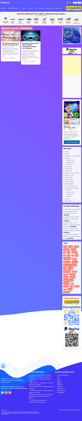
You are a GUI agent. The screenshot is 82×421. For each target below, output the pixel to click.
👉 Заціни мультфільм (72, 142)
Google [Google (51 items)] (70, 247)
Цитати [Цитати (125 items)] (70, 268)
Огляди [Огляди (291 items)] (75, 262)
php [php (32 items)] (64, 255)
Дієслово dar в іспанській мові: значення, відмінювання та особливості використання (72, 211)
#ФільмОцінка (58, 8)
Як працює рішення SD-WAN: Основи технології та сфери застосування (30, 45)
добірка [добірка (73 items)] (65, 277)
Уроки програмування (13, 8)
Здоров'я (67, 171)
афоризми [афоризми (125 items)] (67, 271)
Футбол (68, 164)
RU (75, 2)
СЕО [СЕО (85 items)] (64, 268)
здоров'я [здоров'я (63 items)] (72, 277)
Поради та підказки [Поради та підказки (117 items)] (70, 265)
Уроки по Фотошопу (70, 186)
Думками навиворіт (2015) (70, 126)
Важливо (67, 166)
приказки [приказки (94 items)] (66, 283)
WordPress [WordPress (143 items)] (67, 259)
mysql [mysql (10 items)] (64, 252)
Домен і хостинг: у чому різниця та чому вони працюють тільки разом (72, 224)
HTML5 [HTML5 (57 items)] (76, 247)
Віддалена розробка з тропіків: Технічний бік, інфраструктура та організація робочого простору (41, 396)
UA (79, 2)
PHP (67, 196)
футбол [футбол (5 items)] (64, 289)
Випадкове (67, 168)
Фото (66, 199)
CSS (67, 190)
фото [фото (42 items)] (71, 286)
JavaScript (69, 192)
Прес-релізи (41, 8)
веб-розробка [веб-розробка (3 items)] (65, 274)
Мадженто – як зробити (71, 173)
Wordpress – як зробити (71, 156)
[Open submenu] (6, 8)
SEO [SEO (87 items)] (68, 255)
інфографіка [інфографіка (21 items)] (66, 292)
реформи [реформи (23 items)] (65, 286)
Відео (24, 8)
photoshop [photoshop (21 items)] (74, 252)
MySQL (68, 194)
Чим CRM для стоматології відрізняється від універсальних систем (72, 236)
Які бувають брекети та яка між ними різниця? (10, 44)
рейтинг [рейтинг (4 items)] (72, 283)
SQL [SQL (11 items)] (72, 255)
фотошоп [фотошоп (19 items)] (76, 286)
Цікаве (66, 201)
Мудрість (31, 8)
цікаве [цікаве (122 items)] (70, 289)
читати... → (5, 56)
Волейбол (69, 162)
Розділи (2, 8)
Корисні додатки (50, 8)
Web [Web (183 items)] (76, 255)
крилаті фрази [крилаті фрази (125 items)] (68, 280)
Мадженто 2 (68, 175)
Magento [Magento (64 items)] (73, 249)
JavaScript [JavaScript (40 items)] (66, 249)
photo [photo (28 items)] (68, 252)
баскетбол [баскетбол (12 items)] (74, 271)
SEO (36, 8)
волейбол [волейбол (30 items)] (72, 274)
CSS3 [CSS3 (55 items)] (65, 247)
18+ (66, 151)
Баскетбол (69, 160)
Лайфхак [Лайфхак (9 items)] (74, 258)
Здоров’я (59, 381)
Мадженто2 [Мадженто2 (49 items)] (66, 262)
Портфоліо (67, 179)
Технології (67, 184)
